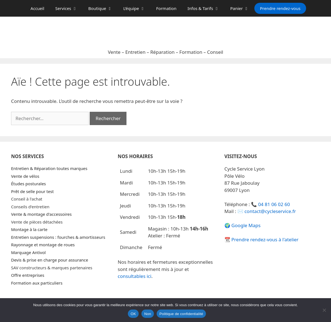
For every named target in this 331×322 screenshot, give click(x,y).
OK (133, 314)
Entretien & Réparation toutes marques (49, 168)
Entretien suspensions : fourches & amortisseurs (58, 237)
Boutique (103, 8)
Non (147, 314)
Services (69, 8)
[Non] (324, 310)
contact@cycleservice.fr (270, 211)
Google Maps (245, 225)
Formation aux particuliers (37, 283)
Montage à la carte (29, 229)
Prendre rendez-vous (280, 8)
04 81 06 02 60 (274, 204)
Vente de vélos (25, 176)
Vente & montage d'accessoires (41, 214)
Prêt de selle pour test (32, 191)
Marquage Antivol (28, 252)
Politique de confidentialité (181, 314)
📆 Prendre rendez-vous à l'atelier (261, 239)
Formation (166, 8)
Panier (242, 8)
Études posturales (28, 183)
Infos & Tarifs (206, 8)
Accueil (37, 8)
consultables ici (134, 276)
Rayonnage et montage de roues (43, 244)
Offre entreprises (27, 275)
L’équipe (137, 8)
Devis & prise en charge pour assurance (49, 260)
